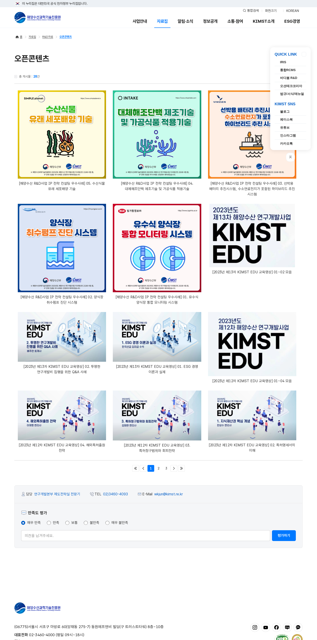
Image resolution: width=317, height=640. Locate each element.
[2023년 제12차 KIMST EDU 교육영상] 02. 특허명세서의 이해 (252, 422)
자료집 (162, 21)
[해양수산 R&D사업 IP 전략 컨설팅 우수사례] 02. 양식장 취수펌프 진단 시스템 (62, 254)
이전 (143, 468)
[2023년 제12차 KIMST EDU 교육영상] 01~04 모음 (252, 347)
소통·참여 (235, 21)
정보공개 (210, 21)
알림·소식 (185, 21)
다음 (173, 468)
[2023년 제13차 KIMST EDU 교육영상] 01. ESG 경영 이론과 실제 (157, 343)
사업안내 (140, 21)
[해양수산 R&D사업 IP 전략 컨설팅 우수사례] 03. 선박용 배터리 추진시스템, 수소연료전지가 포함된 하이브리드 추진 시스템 (252, 143)
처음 (135, 468)
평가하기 (284, 535)
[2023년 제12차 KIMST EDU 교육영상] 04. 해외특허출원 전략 (62, 422)
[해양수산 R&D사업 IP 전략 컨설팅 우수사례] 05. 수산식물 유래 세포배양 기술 (62, 140)
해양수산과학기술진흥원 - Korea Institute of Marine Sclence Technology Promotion (37, 17)
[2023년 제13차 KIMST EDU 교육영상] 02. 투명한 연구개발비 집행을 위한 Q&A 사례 (62, 343)
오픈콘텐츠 (65, 36)
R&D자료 (47, 36)
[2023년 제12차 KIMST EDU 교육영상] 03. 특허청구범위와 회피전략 (157, 422)
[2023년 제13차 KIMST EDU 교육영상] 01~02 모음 (252, 239)
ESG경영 (292, 21)
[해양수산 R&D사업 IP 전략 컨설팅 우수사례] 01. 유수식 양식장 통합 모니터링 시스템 (157, 254)
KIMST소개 (263, 21)
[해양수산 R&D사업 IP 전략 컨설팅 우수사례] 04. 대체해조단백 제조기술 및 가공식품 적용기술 (157, 140)
